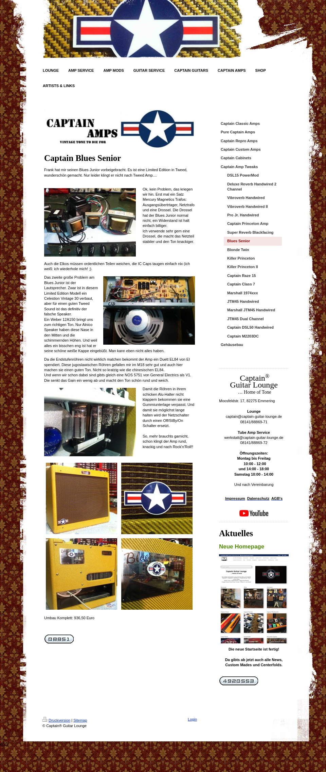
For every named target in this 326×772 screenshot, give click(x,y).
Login (192, 719)
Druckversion (56, 720)
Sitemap (80, 720)
